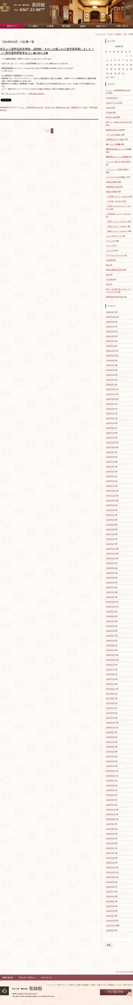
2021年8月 (110, 510)
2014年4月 (110, 848)
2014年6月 (110, 838)
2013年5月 (110, 901)
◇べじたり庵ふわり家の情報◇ (118, 162)
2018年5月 (110, 674)
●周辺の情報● (111, 182)
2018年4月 (110, 679)
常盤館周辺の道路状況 (36, 94)
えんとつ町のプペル (114, 236)
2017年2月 (110, 713)
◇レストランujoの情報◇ (116, 177)
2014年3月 (110, 853)
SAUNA (109, 108)
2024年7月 (110, 365)
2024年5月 (110, 375)
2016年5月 (110, 747)
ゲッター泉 (110, 250)
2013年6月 (110, 896)
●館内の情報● (111, 192)
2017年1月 (110, 718)
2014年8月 (110, 829)
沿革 (108, 284)
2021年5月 (110, 525)
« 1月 (107, 77)
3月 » (113, 77)
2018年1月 (110, 684)
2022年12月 (111, 442)
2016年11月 (111, 727)
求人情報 (109, 279)
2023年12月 (111, 389)
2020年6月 (110, 578)
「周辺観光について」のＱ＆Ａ (118, 214)
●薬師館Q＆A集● (113, 187)
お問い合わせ (127, 985)
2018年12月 (111, 655)
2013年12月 (111, 867)
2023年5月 (110, 418)
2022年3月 (110, 481)
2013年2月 (110, 916)
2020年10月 (111, 558)
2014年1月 (110, 862)
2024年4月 (110, 380)
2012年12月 (111, 925)
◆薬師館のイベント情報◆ (117, 157)
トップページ (51, 985)
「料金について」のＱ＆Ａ (116, 226)
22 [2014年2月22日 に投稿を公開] (127, 69)
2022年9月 (110, 452)
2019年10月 (111, 607)
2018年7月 (110, 669)
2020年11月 (111, 553)
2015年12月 (111, 771)
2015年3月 (110, 800)
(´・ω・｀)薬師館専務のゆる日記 (31, 107)
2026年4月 (110, 312)
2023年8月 (110, 409)
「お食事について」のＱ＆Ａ (117, 196)
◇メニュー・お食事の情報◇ (117, 169)
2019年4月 (110, 636)
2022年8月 (110, 457)
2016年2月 (110, 761)
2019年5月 (110, 631)
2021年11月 (111, 496)
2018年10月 (111, 660)
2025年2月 (110, 341)
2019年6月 (110, 626)
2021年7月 (110, 515)
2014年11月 (111, 814)
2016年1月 (110, 766)
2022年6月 (110, 467)
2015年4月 (110, 795)
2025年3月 (110, 336)
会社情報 (109, 260)
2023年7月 (110, 413)
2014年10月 (111, 819)
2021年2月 (110, 539)
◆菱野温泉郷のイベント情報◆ (118, 149)
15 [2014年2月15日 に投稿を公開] (127, 65)
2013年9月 (110, 882)
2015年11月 (111, 776)
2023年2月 (110, 433)
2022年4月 (110, 476)
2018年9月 (110, 665)
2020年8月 (110, 568)
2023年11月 (111, 394)
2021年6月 (110, 520)
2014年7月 (110, 834)
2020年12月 (111, 549)
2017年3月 (110, 708)
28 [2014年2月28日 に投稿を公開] (123, 74)
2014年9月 (110, 824)
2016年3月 (110, 756)
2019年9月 (110, 611)
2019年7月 (110, 621)
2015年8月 (110, 780)
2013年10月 (111, 877)
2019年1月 (110, 650)
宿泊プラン (61, 985)
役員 (108, 275)
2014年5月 (110, 843)
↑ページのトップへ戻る (124, 972)
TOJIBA (109, 112)
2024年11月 (111, 355)
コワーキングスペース (115, 255)
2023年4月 (110, 423)
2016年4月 (110, 751)
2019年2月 (110, 645)
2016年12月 (111, 722)
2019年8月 (110, 616)
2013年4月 (110, 906)
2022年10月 (111, 447)
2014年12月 (111, 809)
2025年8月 (110, 322)
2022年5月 (110, 471)
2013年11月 (111, 872)
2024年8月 (110, 360)
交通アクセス (101, 985)
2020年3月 (110, 592)
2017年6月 (110, 698)
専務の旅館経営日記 (114, 270)
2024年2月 (110, 384)
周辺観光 (111, 985)
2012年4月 (110, 930)
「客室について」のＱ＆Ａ (116, 221)
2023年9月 (110, 404)
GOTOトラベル (112, 103)
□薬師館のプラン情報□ (79, 107)
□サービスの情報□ (113, 135)
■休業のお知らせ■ (62, 107)
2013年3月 (110, 911)
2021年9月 (110, 505)
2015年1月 (110, 805)
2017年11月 (111, 689)
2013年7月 (110, 891)
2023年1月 (110, 438)
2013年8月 (110, 887)
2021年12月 (111, 491)
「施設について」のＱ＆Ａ (116, 231)
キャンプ (109, 246)
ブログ (119, 985)
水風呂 (93, 985)
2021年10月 (111, 500)
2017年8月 (110, 694)
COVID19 (110, 98)
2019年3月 (110, 640)
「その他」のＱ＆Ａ (114, 201)
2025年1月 (110, 346)
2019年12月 (111, 602)
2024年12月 (111, 351)
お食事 (78, 985)
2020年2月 (110, 597)
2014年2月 (110, 858)
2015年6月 (110, 785)
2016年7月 (110, 742)
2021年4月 (110, 529)
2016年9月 (110, 732)
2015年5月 (110, 790)
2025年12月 (111, 317)
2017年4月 (110, 703)
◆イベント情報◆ (113, 144)
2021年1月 (110, 544)
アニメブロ (110, 241)
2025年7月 (110, 326)
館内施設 (86, 985)
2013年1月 (110, 921)
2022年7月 (110, 462)
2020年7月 (110, 573)
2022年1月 (110, 486)
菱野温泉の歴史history (115, 297)
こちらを (11, 94)
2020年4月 (110, 587)
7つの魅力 (70, 985)
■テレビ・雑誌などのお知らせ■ (119, 122)
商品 (108, 265)
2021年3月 (110, 534)
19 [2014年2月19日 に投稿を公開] (115, 69)
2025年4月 (110, 331)
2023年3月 (110, 428)
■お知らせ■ (49, 107)
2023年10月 (111, 399)
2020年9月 (110, 563)
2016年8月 (110, 737)
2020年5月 (110, 582)
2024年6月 (110, 370)
